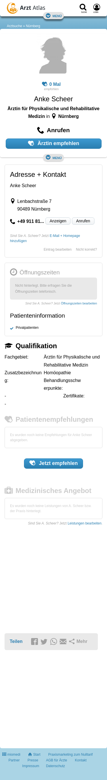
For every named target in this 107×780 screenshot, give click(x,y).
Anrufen (83, 221)
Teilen (16, 641)
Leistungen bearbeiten (85, 523)
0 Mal (51, 84)
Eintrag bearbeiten (58, 250)
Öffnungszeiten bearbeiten (79, 303)
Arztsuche (14, 26)
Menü (53, 15)
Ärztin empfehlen (53, 143)
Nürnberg (33, 26)
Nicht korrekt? (86, 250)
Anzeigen (58, 221)
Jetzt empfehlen (53, 463)
